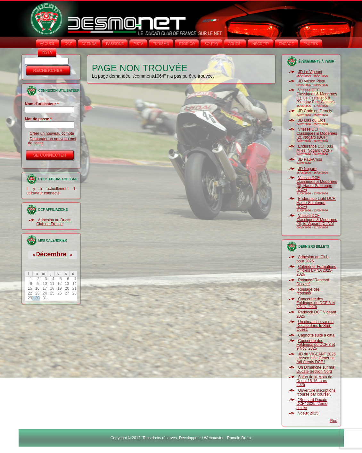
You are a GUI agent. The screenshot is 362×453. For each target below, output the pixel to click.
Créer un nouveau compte (52, 133)
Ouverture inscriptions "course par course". (316, 392)
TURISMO (161, 44)
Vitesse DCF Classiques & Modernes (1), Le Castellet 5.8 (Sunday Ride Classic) (317, 96)
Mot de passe (38, 119)
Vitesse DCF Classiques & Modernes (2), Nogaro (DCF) (317, 133)
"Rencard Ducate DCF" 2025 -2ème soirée (312, 403)
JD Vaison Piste (311, 81)
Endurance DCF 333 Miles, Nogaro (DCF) (315, 148)
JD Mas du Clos (311, 120)
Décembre (51, 254)
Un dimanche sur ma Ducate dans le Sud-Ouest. (315, 326)
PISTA (138, 44)
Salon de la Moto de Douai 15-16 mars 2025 (315, 381)
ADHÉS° (235, 44)
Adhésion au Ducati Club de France (54, 222)
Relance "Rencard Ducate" (313, 282)
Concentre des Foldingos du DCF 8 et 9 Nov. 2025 (316, 303)
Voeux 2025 (308, 413)
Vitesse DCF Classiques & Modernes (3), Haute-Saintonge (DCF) (317, 183)
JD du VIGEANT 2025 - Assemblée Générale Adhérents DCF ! (316, 358)
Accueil (47, 44)
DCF (68, 44)
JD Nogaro (307, 169)
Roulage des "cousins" (308, 291)
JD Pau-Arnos (310, 159)
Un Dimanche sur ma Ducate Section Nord (315, 369)
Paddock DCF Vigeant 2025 (316, 314)
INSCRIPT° (260, 44)
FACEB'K (311, 44)
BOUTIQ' (211, 44)
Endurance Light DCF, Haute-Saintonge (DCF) (316, 202)
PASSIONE (115, 44)
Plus (333, 420)
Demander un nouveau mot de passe (52, 141)
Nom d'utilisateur (42, 104)
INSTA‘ (47, 52)
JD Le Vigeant (310, 72)
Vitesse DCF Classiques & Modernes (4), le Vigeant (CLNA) (317, 219)
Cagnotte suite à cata (316, 335)
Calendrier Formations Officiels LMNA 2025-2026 (316, 270)
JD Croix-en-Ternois (315, 111)
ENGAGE (286, 44)
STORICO (187, 44)
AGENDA (89, 44)
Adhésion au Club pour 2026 (313, 259)
